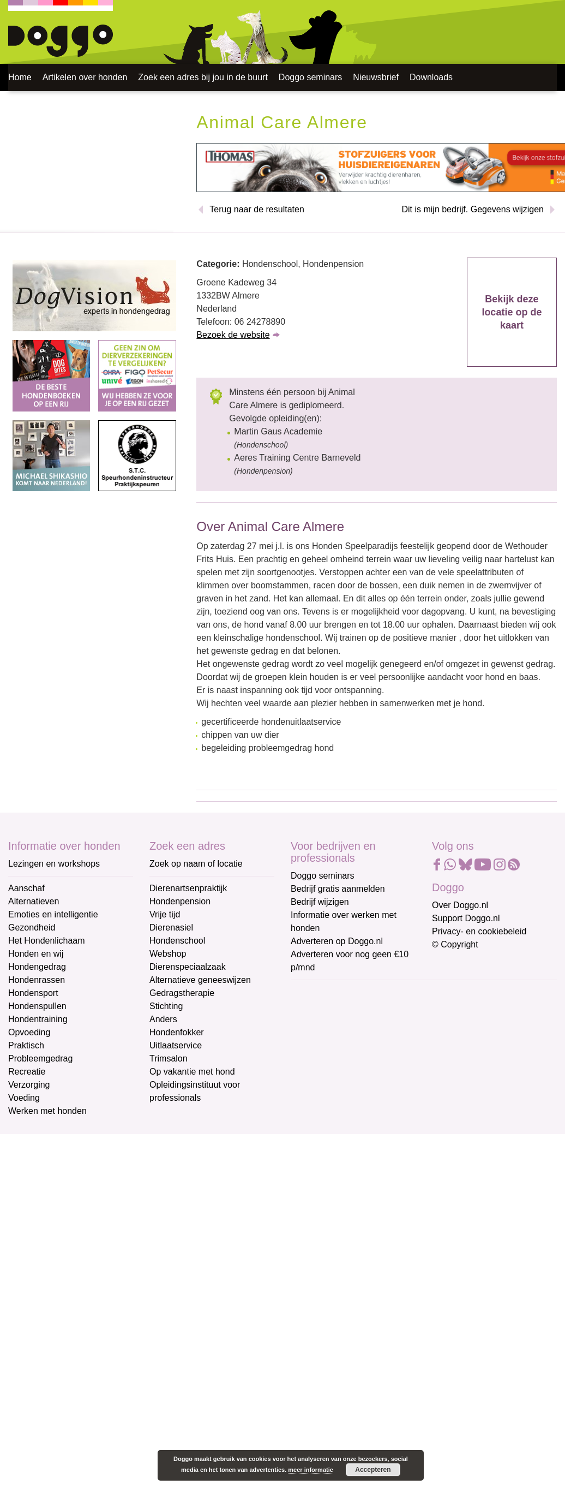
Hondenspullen (37, 1006)
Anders (163, 1019)
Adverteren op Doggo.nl (337, 941)
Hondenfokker (176, 1032)
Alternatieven (33, 901)
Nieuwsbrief (376, 77)
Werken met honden (47, 1111)
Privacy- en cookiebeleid (479, 931)
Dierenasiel (171, 927)
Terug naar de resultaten (256, 209)
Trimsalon (168, 1058)
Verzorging (29, 1084)
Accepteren (372, 1470)
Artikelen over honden (85, 77)
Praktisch (26, 1045)
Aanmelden (368, 1111)
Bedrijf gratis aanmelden (338, 888)
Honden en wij (35, 953)
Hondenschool (177, 940)
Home (20, 77)
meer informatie (310, 1469)
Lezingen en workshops (54, 863)
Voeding (24, 1097)
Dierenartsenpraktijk (188, 888)
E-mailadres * (318, 993)
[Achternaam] (368, 1082)
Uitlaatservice (175, 1045)
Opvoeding (29, 1032)
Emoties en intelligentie (53, 914)
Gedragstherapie (181, 993)
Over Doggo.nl (460, 905)
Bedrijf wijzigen (320, 901)
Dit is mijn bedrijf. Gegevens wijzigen (472, 209)
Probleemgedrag (40, 1058)
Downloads (431, 77)
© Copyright (455, 944)
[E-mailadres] (368, 1010)
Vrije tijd (164, 914)
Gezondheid (31, 927)
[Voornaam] (368, 1046)
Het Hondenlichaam (46, 940)
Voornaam (311, 1029)
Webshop (167, 953)
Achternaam (314, 1065)
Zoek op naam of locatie (196, 863)
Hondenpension (180, 901)
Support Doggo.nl (466, 918)
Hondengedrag (37, 966)
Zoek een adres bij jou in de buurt (202, 77)
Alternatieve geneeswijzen (200, 980)
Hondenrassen (36, 980)
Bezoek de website (232, 334)
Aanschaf (26, 888)
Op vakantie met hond (192, 1071)
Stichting (166, 1006)
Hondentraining (38, 1019)
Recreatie (26, 1071)
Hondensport (33, 993)
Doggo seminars (310, 77)
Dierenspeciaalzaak (187, 966)
